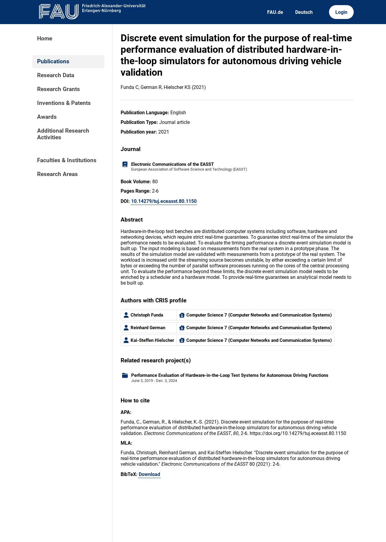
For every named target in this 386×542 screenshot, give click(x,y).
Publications (53, 61)
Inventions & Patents (64, 103)
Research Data (55, 75)
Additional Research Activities (63, 134)
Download (149, 474)
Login (341, 12)
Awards (47, 117)
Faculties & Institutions (66, 160)
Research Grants (58, 89)
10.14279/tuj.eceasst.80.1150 (164, 201)
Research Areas (57, 174)
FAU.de (275, 12)
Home (44, 38)
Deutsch (304, 12)
